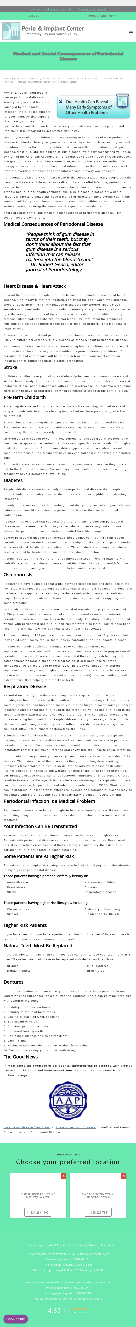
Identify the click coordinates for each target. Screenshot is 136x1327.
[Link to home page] (63, 31)
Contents (70, 78)
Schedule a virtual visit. (93, 9)
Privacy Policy (34, 1245)
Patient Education (89, 78)
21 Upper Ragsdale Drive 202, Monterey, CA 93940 (38, 1195)
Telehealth (54, 9)
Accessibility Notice (85, 1245)
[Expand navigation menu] (131, 31)
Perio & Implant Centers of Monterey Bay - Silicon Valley (32, 78)
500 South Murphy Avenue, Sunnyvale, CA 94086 (98, 1195)
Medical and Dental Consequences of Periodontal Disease (48, 81)
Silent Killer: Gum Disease (76, 1127)
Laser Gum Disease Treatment (27, 1127)
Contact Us (107, 1245)
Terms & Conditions (58, 1245)
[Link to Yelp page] (63, 1176)
